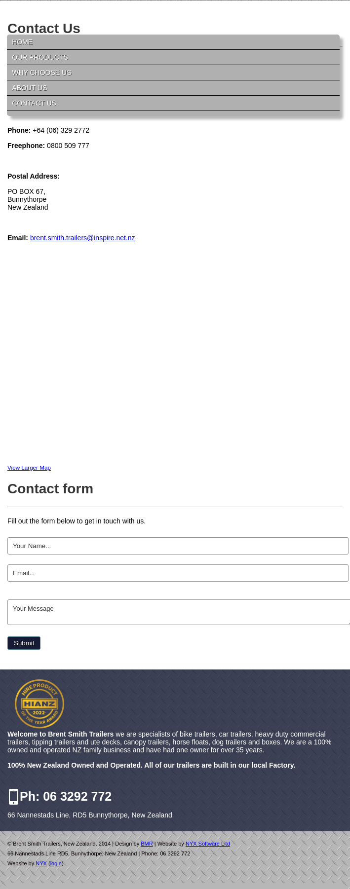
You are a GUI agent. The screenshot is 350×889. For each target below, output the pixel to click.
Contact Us (34, 103)
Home (22, 42)
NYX (41, 863)
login (56, 863)
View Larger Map (29, 467)
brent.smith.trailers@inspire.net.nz (82, 238)
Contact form (50, 488)
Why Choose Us (41, 72)
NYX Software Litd (208, 844)
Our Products (40, 57)
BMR (147, 844)
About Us (29, 88)
